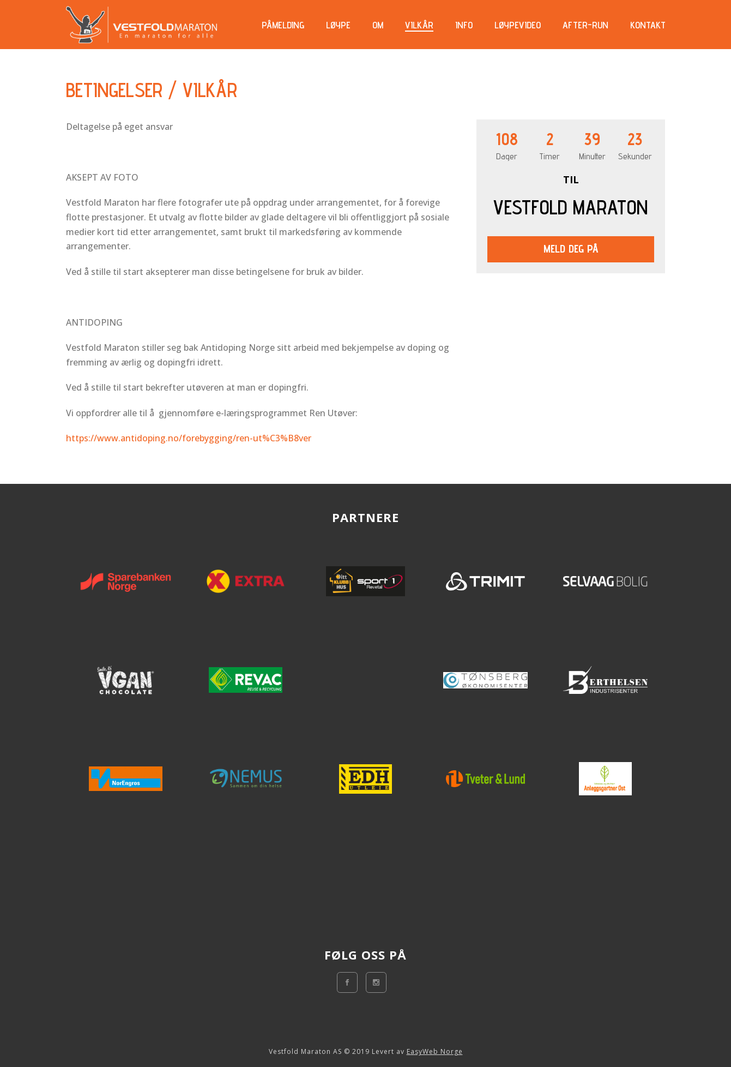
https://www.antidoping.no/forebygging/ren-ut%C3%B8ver (188, 438)
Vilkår (419, 25)
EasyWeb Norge (435, 1051)
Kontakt (648, 25)
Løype (338, 25)
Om (377, 25)
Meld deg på (571, 248)
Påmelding (283, 25)
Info (464, 25)
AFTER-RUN (585, 25)
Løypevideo (517, 25)
